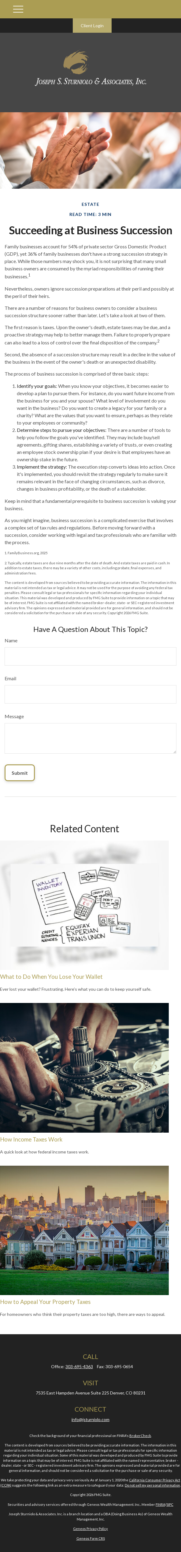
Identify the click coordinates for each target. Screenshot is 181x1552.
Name (11, 640)
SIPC (169, 1504)
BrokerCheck (140, 1436)
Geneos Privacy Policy (90, 1529)
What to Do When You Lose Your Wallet (51, 976)
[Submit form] (20, 772)
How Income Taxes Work (31, 1139)
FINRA (160, 1504)
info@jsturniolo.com (90, 1419)
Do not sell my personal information (152, 1485)
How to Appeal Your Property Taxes (45, 1301)
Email (10, 678)
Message (14, 716)
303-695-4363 (79, 1366)
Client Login (92, 25)
